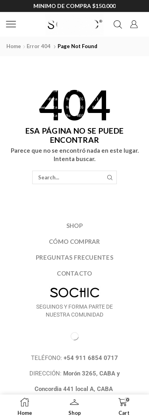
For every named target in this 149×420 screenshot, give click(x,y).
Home (13, 46)
